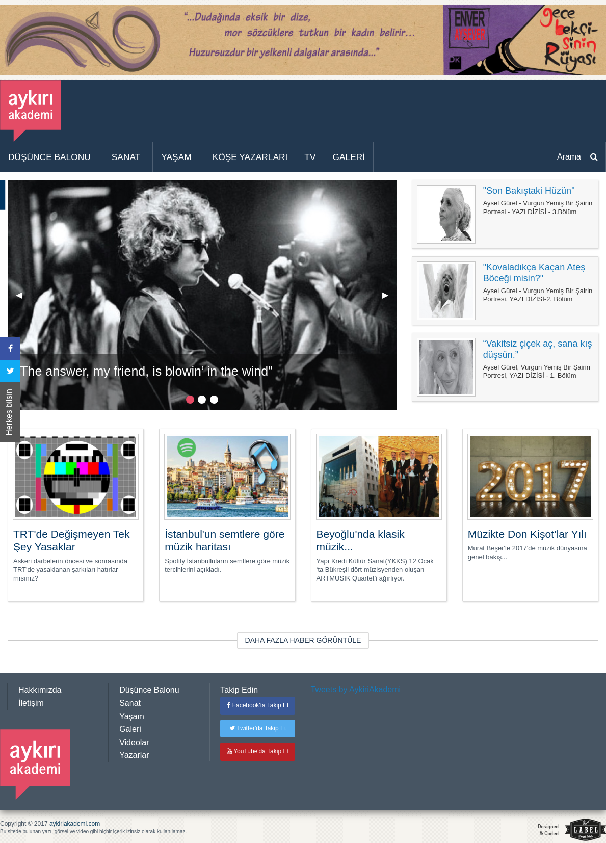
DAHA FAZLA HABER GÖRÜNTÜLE (303, 640)
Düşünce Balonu (149, 690)
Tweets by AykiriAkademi (355, 689)
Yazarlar (134, 755)
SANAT (126, 157)
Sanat (130, 703)
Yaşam (131, 716)
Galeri (130, 729)
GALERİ (348, 157)
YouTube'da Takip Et (258, 751)
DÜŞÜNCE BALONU (49, 157)
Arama (569, 156)
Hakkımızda (39, 690)
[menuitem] (51, 157)
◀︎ (23, 299)
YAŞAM (176, 157)
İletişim (31, 703)
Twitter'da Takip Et (257, 728)
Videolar (134, 742)
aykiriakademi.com (74, 823)
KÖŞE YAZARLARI (250, 157)
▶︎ (389, 299)
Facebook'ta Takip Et (257, 705)
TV (309, 157)
